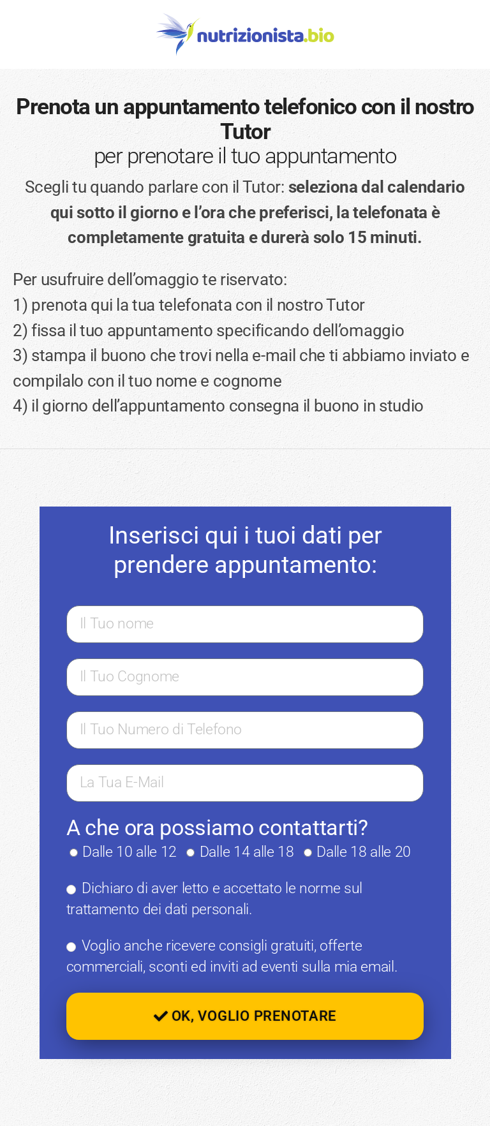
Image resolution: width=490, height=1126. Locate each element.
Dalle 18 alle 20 (363, 852)
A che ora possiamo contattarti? (217, 827)
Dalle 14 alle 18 (247, 852)
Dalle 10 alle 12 (129, 852)
